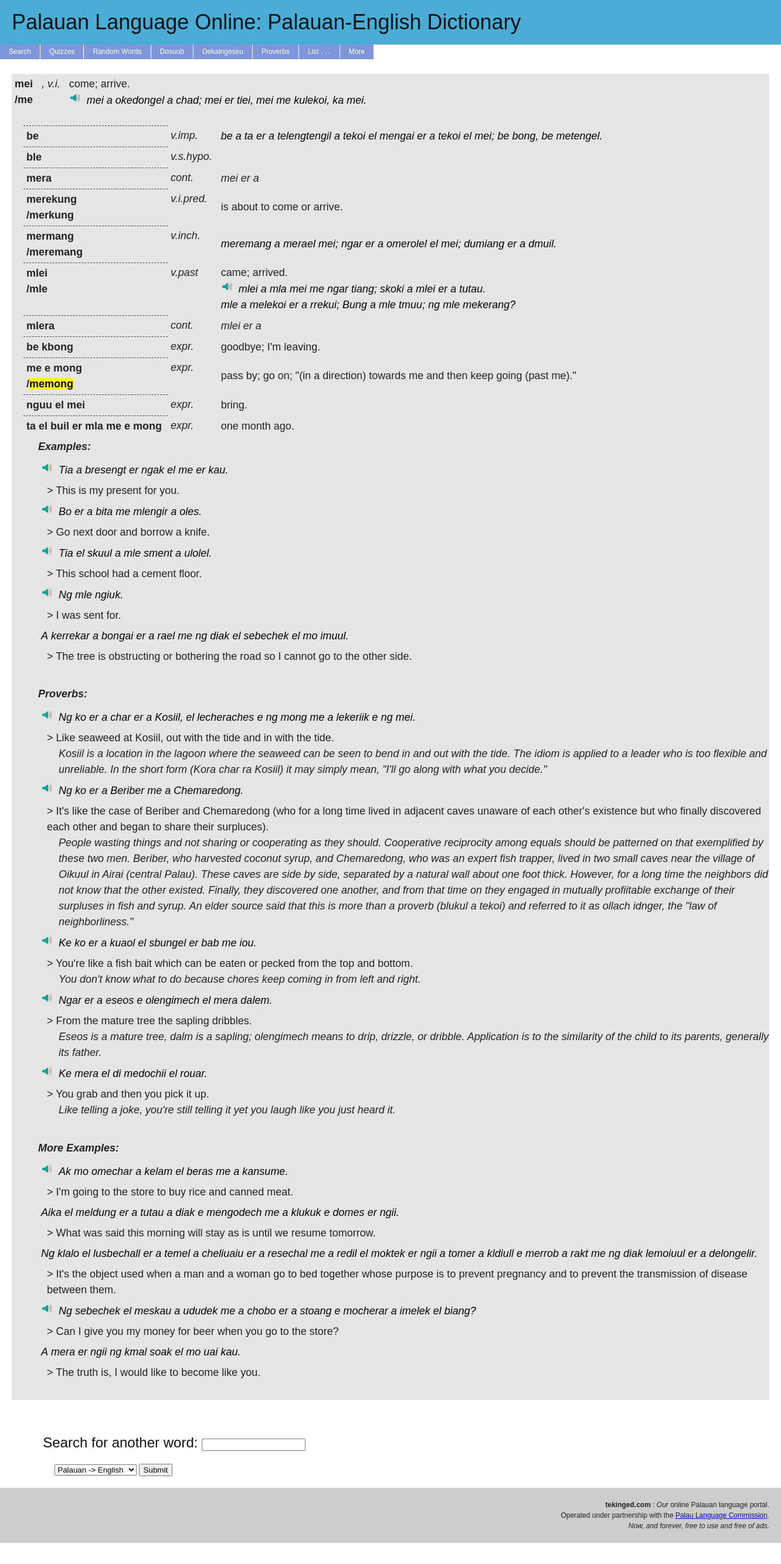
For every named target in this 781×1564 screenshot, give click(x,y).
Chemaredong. (208, 790)
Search (20, 51)
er (229, 100)
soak (161, 1352)
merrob (542, 1253)
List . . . (319, 51)
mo (310, 636)
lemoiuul (665, 1253)
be (227, 136)
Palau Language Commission (721, 1515)
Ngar (70, 1000)
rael (166, 636)
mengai (396, 136)
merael (299, 244)
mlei (248, 289)
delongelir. (733, 1253)
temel (177, 1253)
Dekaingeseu (222, 51)
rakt (579, 1253)
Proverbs (276, 51)
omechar (112, 1171)
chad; (189, 100)
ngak (152, 470)
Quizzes (61, 51)
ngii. (389, 1212)
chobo (261, 1311)
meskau (152, 1311)
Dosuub (172, 51)
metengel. (579, 136)
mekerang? (489, 305)
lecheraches (225, 717)
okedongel (140, 100)
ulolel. (198, 553)
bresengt (105, 470)
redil (347, 1253)
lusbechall (116, 1253)
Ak (65, 1171)
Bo (65, 511)
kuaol (122, 943)
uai (210, 1352)
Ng (65, 595)
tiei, (245, 100)
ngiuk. (109, 595)
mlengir (150, 511)
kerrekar (70, 636)
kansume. (265, 1171)
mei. (356, 100)
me (283, 100)
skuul (99, 553)
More (357, 51)
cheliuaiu (222, 1253)
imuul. (335, 636)
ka (338, 100)
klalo (68, 1253)
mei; (484, 136)
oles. (190, 511)
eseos (120, 1000)
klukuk (306, 1212)
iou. (247, 943)
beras (199, 1171)
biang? (460, 1311)
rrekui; (324, 305)
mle (229, 305)
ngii (428, 1253)
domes (349, 1212)
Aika (51, 1212)
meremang (246, 244)
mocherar (366, 1311)
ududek (200, 1311)
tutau (152, 1212)
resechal (287, 1253)
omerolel (406, 244)
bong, (525, 136)
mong (293, 717)
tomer (462, 1253)
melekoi (268, 305)
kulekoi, (312, 100)
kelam (158, 1171)
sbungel (167, 943)
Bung (354, 305)
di (117, 1073)
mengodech (234, 1212)
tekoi (354, 136)
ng (434, 305)
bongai (117, 636)
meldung (96, 1212)
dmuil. (542, 244)
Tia (66, 470)
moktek (388, 1253)
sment (158, 553)
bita (104, 511)
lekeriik (353, 717)
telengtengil (304, 136)
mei (95, 100)
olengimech (172, 1000)
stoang (316, 1311)
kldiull (500, 1253)
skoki (392, 289)
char (120, 717)
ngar (351, 244)
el (372, 136)
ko (80, 717)
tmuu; (412, 305)
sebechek (265, 636)
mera (225, 1000)
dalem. (256, 1000)
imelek (415, 1311)
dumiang (484, 244)
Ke (65, 943)
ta (249, 136)
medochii (145, 1073)
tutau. (472, 289)
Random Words (117, 51)
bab (210, 943)
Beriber (127, 790)
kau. (218, 470)
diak (219, 636)
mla (278, 289)
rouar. (193, 1073)
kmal (135, 1352)
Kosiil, (169, 717)
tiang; (364, 289)
